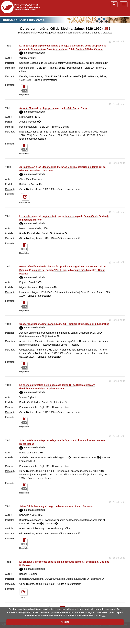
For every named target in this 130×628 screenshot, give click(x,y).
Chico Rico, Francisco (30, 179)
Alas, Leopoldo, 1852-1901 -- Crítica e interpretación (58, 474)
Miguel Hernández (30, 287)
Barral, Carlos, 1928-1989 (66, 131)
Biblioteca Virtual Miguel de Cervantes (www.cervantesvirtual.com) (20, 8)
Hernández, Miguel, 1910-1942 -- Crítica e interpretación (49, 292)
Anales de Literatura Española (72, 578)
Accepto (65, 622)
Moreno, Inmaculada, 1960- (33, 228)
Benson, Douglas (28, 574)
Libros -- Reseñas (69, 344)
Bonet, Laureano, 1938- (31, 452)
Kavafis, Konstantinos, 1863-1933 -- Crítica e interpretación (50, 76)
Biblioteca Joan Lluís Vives (23, 20)
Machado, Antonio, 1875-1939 (35, 131)
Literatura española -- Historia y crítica (76, 341)
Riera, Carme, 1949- (30, 116)
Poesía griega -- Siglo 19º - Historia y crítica (42, 67)
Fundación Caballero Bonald (36, 233)
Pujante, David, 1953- (30, 282)
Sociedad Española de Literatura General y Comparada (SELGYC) (56, 63)
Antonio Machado (30, 121)
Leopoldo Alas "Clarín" (86, 457)
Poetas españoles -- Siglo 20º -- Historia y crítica (44, 528)
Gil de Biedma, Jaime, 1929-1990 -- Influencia (43, 471)
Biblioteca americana (32, 336)
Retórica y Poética (30, 184)
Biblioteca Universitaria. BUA (36, 578)
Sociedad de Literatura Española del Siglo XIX (45, 457)
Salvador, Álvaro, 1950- (31, 515)
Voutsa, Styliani (27, 57)
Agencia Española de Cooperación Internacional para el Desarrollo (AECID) (61, 332)
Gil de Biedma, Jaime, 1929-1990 (50, 135)
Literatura (100, 63)
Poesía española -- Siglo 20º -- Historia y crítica (44, 126)
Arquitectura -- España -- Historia (36, 341)
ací (103, 615)
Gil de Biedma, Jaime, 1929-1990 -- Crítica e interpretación (50, 189)
